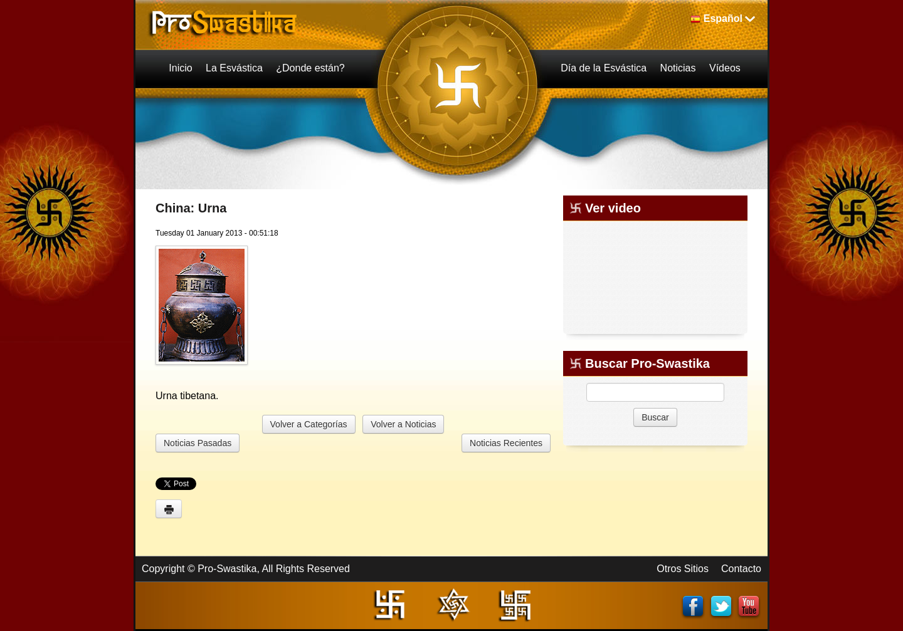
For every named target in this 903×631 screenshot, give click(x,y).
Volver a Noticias (403, 424)
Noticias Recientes (506, 443)
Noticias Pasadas (197, 443)
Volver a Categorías (308, 424)
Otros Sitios (683, 568)
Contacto (741, 568)
